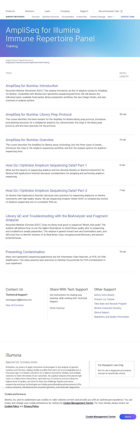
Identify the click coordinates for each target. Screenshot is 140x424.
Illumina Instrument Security (107, 308)
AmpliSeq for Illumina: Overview (30, 140)
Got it (128, 417)
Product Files (82, 17)
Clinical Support (101, 312)
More (110, 17)
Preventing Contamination (25, 252)
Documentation (68, 17)
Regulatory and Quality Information (111, 316)
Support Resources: (25, 60)
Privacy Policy (31, 406)
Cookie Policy (12, 406)
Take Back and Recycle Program (110, 303)
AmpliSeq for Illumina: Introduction (32, 86)
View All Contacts (15, 305)
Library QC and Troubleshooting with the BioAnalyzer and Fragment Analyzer (57, 218)
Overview (36, 17)
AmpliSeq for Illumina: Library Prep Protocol (39, 114)
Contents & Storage (97, 17)
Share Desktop (57, 308)
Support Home (127, 17)
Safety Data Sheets (104, 295)
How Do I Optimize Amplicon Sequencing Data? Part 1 (46, 165)
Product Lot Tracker (104, 299)
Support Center (11, 60)
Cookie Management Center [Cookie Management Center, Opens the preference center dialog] (101, 417)
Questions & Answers (50, 17)
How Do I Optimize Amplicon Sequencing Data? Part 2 (46, 191)
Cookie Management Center (78, 403)
